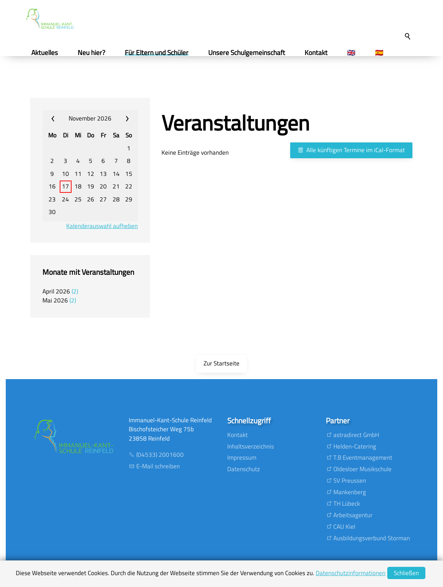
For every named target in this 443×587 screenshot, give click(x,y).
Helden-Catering (354, 446)
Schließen (406, 573)
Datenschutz (243, 469)
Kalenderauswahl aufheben (102, 226)
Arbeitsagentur (353, 515)
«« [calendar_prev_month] (59, 119)
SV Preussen (349, 480)
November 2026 (90, 118)
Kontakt (237, 435)
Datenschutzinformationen (350, 573)
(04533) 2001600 (160, 454)
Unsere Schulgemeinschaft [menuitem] (249, 52)
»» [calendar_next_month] (121, 119)
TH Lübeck (346, 503)
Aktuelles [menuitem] (47, 52)
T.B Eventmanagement (362, 457)
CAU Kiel (344, 526)
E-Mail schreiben (158, 466)
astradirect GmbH (356, 435)
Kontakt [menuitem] (318, 52)
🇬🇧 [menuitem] (354, 52)
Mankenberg (349, 492)
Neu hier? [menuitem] (94, 52)
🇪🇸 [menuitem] (382, 52)
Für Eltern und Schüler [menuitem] (159, 52)
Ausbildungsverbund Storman (371, 538)
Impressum (241, 457)
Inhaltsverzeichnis (250, 446)
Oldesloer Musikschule (362, 469)
